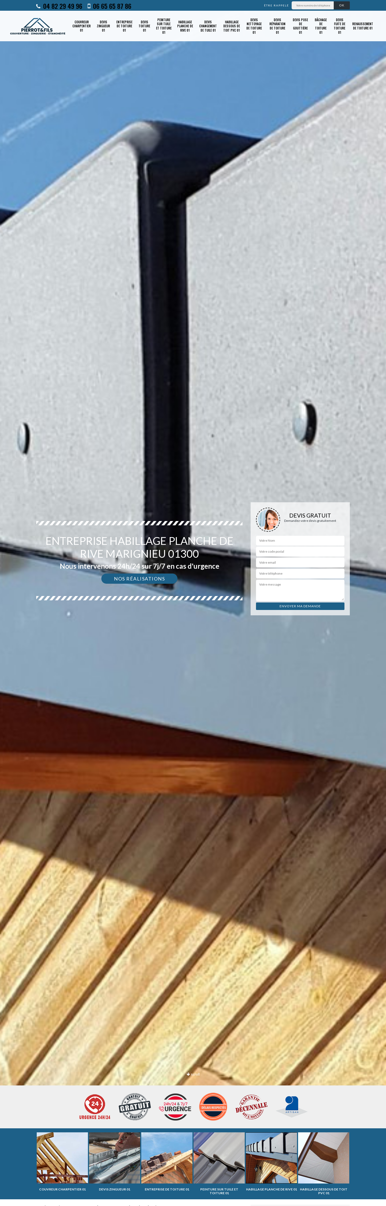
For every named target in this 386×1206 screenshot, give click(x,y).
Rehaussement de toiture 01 (362, 25)
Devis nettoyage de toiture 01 (254, 26)
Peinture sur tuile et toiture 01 (164, 26)
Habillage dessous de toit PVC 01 (231, 26)
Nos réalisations (139, 579)
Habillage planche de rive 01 (185, 26)
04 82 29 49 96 (59, 6)
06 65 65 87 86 (109, 6)
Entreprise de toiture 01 (124, 26)
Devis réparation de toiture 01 (277, 26)
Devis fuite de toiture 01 (339, 26)
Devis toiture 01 (144, 26)
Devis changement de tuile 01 (208, 26)
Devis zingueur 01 (103, 26)
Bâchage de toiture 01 (321, 26)
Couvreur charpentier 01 (81, 26)
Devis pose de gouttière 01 (300, 26)
